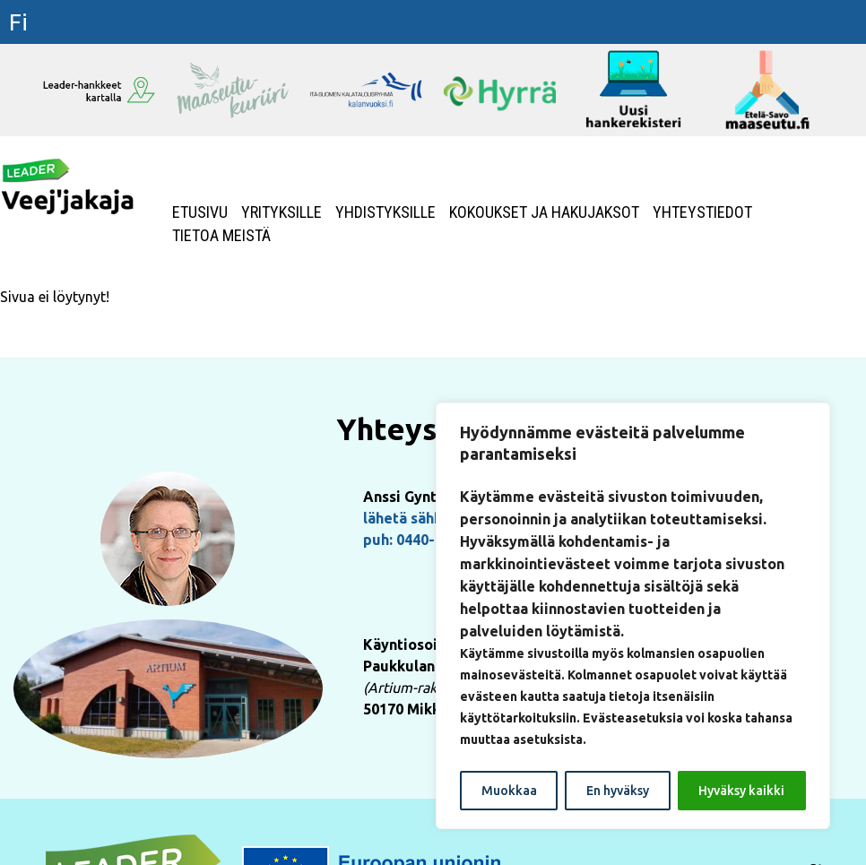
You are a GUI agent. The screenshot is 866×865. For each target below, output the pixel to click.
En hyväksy (617, 790)
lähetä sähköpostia (428, 518)
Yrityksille (281, 212)
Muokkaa (509, 790)
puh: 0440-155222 (423, 540)
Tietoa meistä (221, 236)
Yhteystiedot (702, 212)
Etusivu (200, 212)
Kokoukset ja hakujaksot (544, 212)
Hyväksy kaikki (741, 790)
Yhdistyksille (385, 212)
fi (18, 22)
